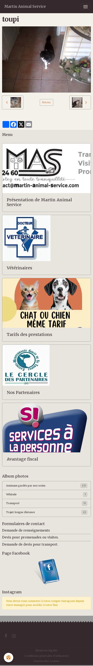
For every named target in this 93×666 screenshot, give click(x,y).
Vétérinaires (19, 268)
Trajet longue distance (46, 512)
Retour (46, 102)
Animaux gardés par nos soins (46, 486)
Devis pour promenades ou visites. (30, 537)
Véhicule (46, 494)
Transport (46, 503)
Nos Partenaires (23, 392)
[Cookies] (8, 657)
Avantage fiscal (22, 459)
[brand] (25, 6)
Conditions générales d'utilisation (46, 655)
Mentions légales (46, 650)
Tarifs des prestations (29, 334)
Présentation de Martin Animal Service (39, 202)
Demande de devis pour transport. (30, 544)
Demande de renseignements (26, 530)
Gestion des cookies (46, 661)
